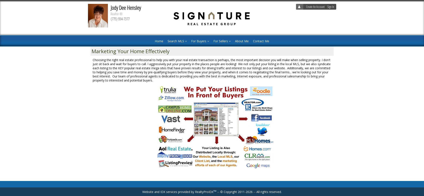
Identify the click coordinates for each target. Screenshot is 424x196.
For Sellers (222, 41)
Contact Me (261, 41)
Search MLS (177, 41)
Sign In (330, 7)
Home (159, 41)
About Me (242, 41)
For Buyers (200, 41)
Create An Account (315, 7)
